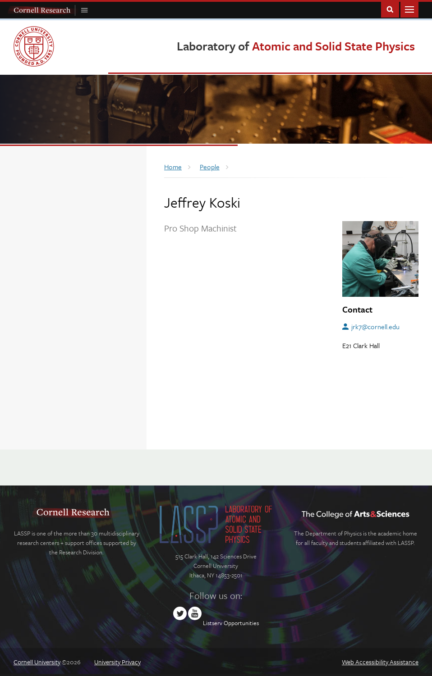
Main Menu (409, 9)
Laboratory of (296, 45)
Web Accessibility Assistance (380, 662)
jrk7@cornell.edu (375, 326)
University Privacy (117, 662)
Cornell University (37, 662)
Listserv (212, 622)
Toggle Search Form (390, 9)
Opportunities (241, 622)
